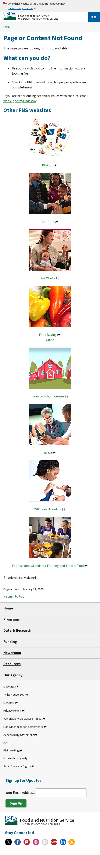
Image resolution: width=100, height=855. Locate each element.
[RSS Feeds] (71, 842)
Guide (50, 340)
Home (6, 27)
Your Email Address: (46, 792)
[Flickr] (45, 842)
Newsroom (12, 652)
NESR (48, 453)
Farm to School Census (48, 396)
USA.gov (8, 703)
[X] (8, 842)
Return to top (13, 596)
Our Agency (12, 675)
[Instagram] (35, 842)
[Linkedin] (63, 842)
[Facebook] (17, 842)
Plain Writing (11, 750)
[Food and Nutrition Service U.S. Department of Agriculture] (45, 16)
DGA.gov (48, 165)
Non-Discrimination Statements (23, 727)
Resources (12, 663)
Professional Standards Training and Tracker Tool (48, 565)
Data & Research (17, 630)
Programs (11, 619)
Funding (10, 641)
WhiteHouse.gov (13, 694)
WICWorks (47, 278)
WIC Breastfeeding (47, 509)
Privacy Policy (12, 711)
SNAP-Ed (48, 222)
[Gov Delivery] (26, 842)
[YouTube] (54, 842)
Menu (94, 17)
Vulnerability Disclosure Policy (22, 719)
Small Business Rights (17, 766)
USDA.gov (9, 686)
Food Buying (48, 334)
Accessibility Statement (18, 735)
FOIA (6, 742)
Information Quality (15, 758)
